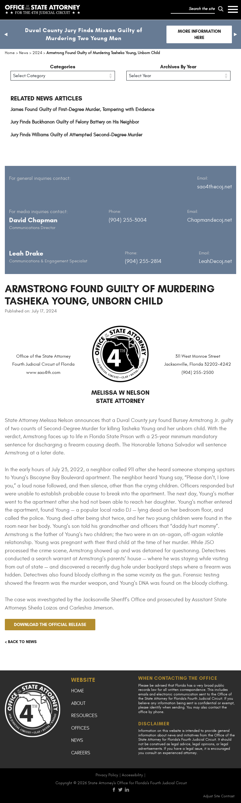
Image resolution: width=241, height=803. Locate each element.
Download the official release (50, 624)
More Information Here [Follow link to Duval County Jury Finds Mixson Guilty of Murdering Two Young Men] (199, 34)
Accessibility (132, 775)
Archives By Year (178, 67)
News (77, 740)
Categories (62, 67)
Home (77, 691)
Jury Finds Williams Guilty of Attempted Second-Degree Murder (76, 135)
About (78, 703)
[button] (5, 34)
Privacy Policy (107, 775)
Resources (84, 715)
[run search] (220, 9)
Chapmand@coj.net (209, 220)
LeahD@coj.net (215, 261)
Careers (80, 753)
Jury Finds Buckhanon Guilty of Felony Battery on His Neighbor (75, 122)
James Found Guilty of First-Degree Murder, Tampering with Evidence (82, 109)
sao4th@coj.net (214, 187)
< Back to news (21, 641)
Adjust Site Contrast (218, 796)
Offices (80, 728)
